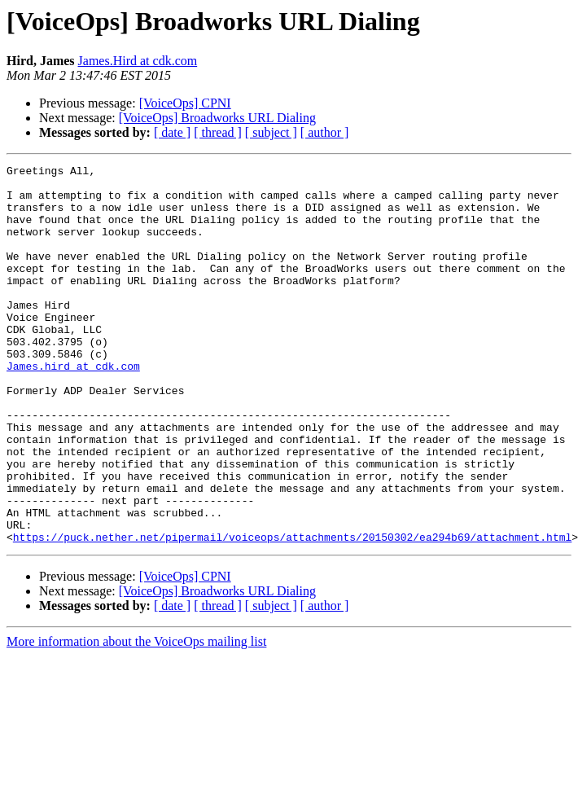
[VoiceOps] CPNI (185, 103)
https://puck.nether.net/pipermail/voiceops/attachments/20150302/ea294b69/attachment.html (292, 612)
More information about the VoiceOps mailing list (136, 717)
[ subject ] (271, 132)
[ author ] (324, 132)
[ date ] (172, 132)
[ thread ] (218, 132)
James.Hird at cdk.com (138, 61)
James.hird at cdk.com (73, 407)
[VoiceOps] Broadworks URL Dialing (217, 118)
